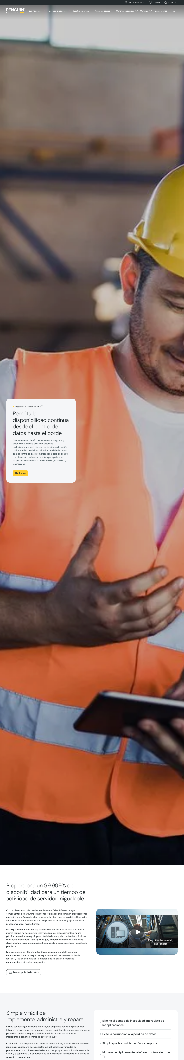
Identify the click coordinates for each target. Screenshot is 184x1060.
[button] (172, 2)
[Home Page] (15, 11)
